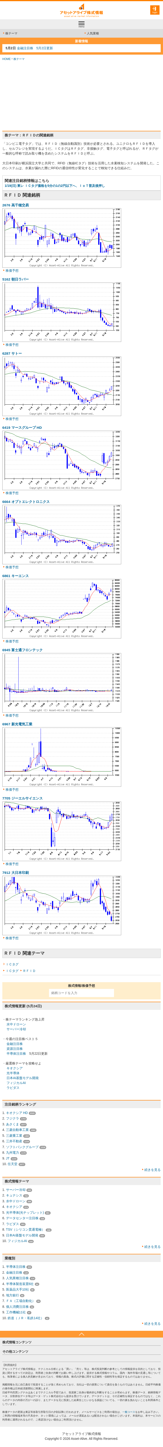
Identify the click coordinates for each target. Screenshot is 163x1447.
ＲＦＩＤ (29, 971)
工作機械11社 (16, 1312)
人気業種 (91, 33)
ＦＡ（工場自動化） (20, 1301)
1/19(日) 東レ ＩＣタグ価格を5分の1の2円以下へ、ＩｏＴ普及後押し (55, 186)
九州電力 (12, 1152)
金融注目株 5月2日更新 (35, 48)
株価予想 (12, 270)
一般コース (128, 1412)
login (154, 12)
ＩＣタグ (12, 964)
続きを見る (152, 1170)
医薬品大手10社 (17, 1289)
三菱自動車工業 (17, 1130)
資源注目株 (15, 1049)
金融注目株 (15, 1044)
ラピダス (13, 1088)
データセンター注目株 (22, 1218)
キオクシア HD (17, 1113)
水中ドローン (16, 1024)
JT (8, 1158)
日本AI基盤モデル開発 (23, 1078)
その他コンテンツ (15, 1351)
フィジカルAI (16, 1083)
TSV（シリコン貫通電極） (25, 1229)
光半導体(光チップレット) (25, 1212)
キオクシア (15, 1068)
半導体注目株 (16, 1053)
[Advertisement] (81, 96)
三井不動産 (14, 1141)
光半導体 (13, 1073)
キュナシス (14, 1195)
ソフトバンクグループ (22, 1147)
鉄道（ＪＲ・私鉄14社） (26, 1318)
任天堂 (12, 1164)
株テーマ (9, 33)
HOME (6, 59)
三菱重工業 (14, 1135)
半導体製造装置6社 (20, 1284)
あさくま (12, 1124)
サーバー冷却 (16, 1029)
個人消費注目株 (17, 1306)
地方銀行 (12, 1295)
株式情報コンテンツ (17, 1342)
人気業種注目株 (17, 1278)
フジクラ (12, 1118)
